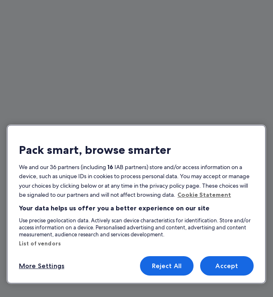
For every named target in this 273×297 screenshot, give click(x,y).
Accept (226, 266)
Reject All (167, 266)
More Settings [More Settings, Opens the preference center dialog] (41, 266)
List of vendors (40, 243)
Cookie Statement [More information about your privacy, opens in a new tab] (204, 194)
